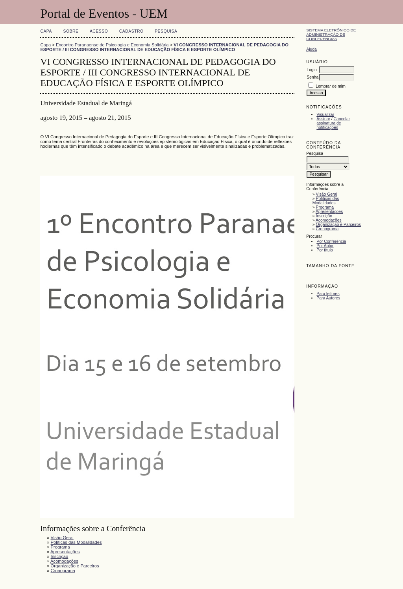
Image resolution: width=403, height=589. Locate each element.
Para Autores (328, 298)
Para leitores (327, 294)
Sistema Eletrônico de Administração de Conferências (331, 34)
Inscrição (324, 216)
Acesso (99, 31)
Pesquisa (166, 31)
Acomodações (329, 220)
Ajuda (311, 49)
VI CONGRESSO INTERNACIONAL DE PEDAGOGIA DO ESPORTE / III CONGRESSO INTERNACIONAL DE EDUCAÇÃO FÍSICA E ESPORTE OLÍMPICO (164, 47)
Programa (325, 207)
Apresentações (329, 211)
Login (311, 70)
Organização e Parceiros (338, 224)
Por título (324, 250)
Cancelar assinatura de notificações (333, 123)
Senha (312, 77)
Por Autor (324, 246)
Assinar (323, 119)
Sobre (70, 31)
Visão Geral (326, 194)
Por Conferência (331, 241)
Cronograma (327, 229)
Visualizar (325, 114)
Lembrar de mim (331, 86)
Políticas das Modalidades (325, 200)
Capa (46, 31)
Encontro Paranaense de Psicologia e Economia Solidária (112, 44)
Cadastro (131, 31)
